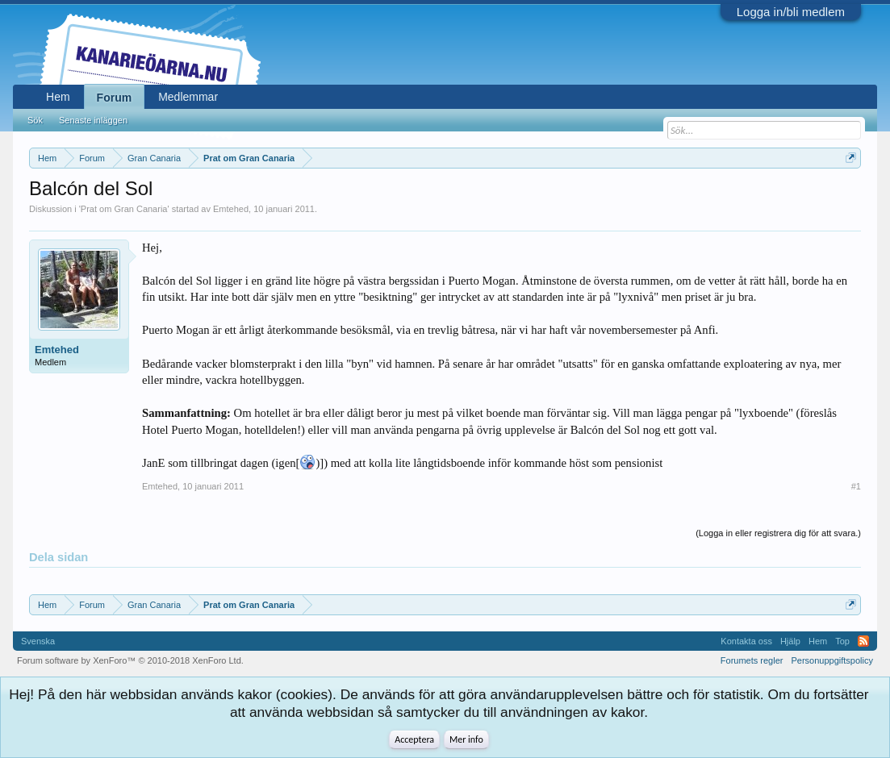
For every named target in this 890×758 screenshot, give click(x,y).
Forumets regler (752, 660)
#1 (856, 486)
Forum (114, 97)
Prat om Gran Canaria (124, 209)
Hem (58, 96)
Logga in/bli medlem (791, 12)
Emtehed (231, 209)
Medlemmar (188, 96)
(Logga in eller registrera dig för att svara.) (778, 533)
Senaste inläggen (93, 120)
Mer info (466, 739)
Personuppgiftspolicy (832, 660)
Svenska (38, 641)
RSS (863, 641)
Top (842, 641)
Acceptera (414, 739)
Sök (35, 120)
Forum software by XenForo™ (130, 660)
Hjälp (790, 641)
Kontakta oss (746, 641)
